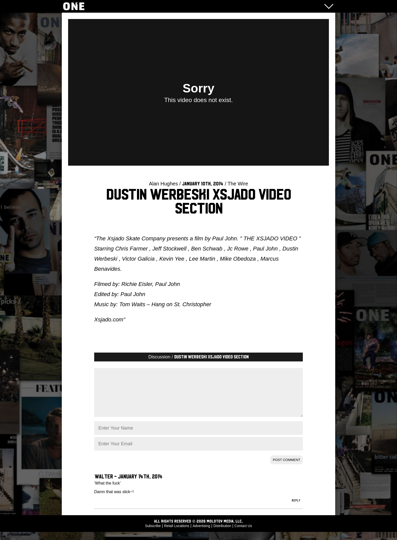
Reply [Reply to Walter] (296, 508)
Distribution (222, 534)
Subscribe (153, 534)
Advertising (201, 534)
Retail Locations (176, 534)
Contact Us (243, 534)
